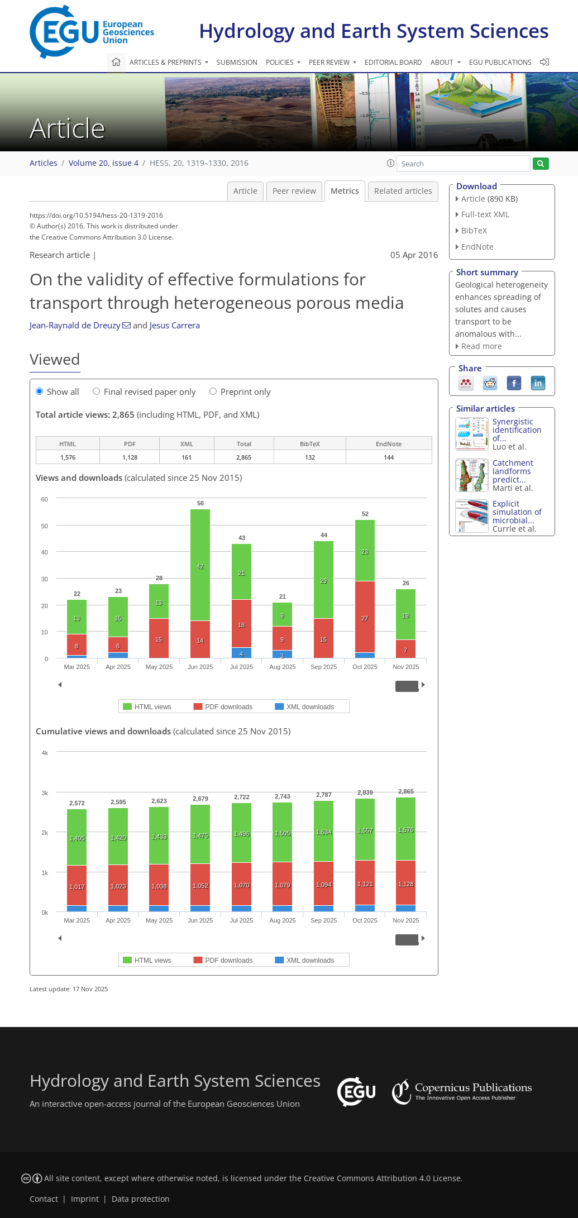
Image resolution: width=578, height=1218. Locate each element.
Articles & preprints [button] (166, 62)
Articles (44, 163)
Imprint (85, 1199)
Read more (481, 346)
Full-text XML (485, 214)
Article (245, 191)
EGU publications (500, 62)
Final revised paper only (144, 391)
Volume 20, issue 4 (103, 163)
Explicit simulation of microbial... (517, 512)
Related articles (403, 191)
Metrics (345, 191)
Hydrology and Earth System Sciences (374, 30)
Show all (57, 391)
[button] (391, 163)
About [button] (443, 62)
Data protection (141, 1199)
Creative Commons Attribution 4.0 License (382, 1178)
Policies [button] (280, 62)
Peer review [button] (330, 62)
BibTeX (474, 230)
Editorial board (393, 62)
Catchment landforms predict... (513, 471)
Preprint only (240, 391)
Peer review (294, 191)
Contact (44, 1199)
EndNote (477, 246)
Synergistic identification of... (517, 429)
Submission (237, 62)
